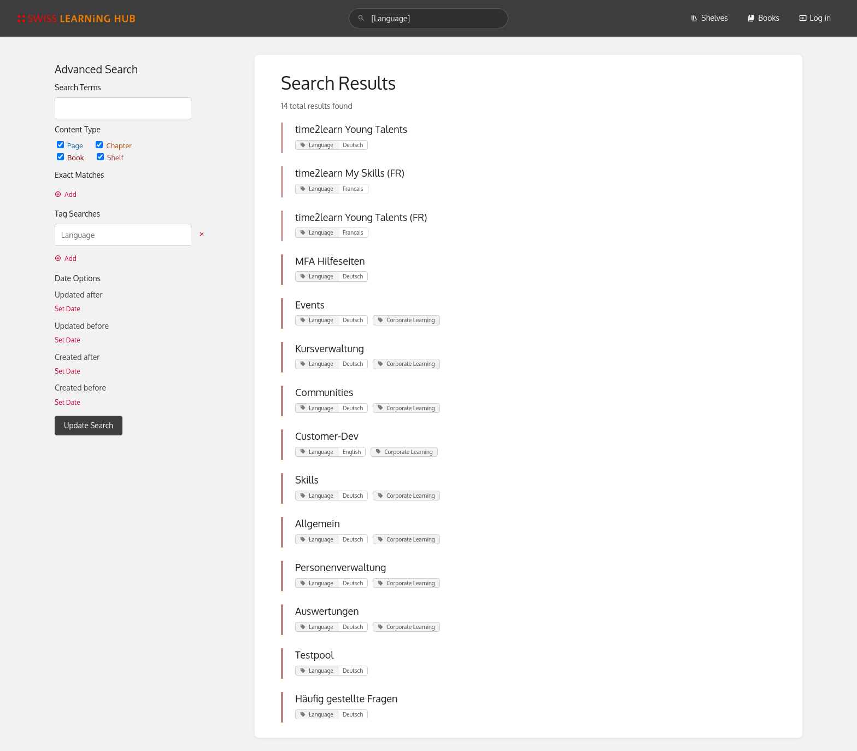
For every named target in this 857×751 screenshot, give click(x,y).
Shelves (709, 17)
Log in (815, 17)
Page (71, 145)
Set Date (67, 309)
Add (66, 194)
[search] (428, 18)
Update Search (88, 425)
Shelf (110, 157)
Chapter (114, 145)
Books (763, 17)
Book (71, 157)
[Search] (361, 18)
